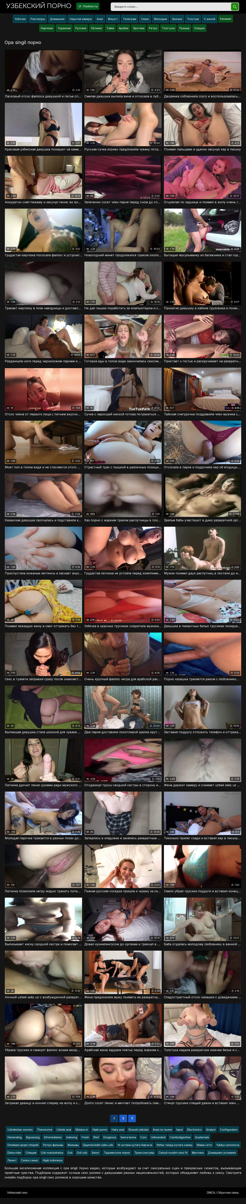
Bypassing (33, 1143)
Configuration (229, 1135)
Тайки (110, 29)
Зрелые (177, 20)
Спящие (199, 29)
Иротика (198, 1158)
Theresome (44, 1135)
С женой (209, 20)
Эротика (138, 29)
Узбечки (20, 20)
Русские (80, 29)
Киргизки (47, 29)
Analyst (211, 1135)
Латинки (96, 29)
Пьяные (184, 29)
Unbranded (158, 1143)
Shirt (96, 1143)
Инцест (113, 20)
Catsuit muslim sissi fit (173, 1158)
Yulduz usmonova (227, 1151)
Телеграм (129, 20)
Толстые (193, 20)
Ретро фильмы (53, 1151)
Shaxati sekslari (138, 1135)
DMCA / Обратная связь (223, 1198)
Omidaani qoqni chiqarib (23, 1151)
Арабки (123, 29)
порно (40, 6)
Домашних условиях (222, 1158)
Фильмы (73, 1151)
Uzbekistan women (20, 1135)
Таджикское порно (117, 1158)
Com (143, 1143)
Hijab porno (99, 1135)
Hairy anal (117, 1135)
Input (179, 1135)
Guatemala (202, 1143)
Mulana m (81, 1135)
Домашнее (57, 20)
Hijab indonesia (52, 1166)
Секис (145, 20)
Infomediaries (53, 1143)
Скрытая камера (81, 20)
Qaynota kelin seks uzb (98, 1151)
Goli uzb (82, 1158)
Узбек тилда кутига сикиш (174, 1151)
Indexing (71, 1143)
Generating (14, 1143)
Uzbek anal (64, 1135)
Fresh (85, 1143)
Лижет (12, 1166)
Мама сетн (204, 1151)
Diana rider (14, 1158)
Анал (100, 20)
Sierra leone (128, 1143)
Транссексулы (144, 1158)
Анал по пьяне (162, 1135)
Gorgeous (109, 1143)
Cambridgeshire (180, 1143)
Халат (95, 1158)
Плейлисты (94, 6)
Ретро (153, 29)
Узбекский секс (17, 1198)
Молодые (160, 20)
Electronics (194, 1135)
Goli (69, 1158)
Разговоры (38, 20)
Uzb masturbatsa (52, 1158)
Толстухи (168, 29)
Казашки (225, 20)
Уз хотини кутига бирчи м (134, 1151)
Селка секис (29, 1166)
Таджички (64, 29)
